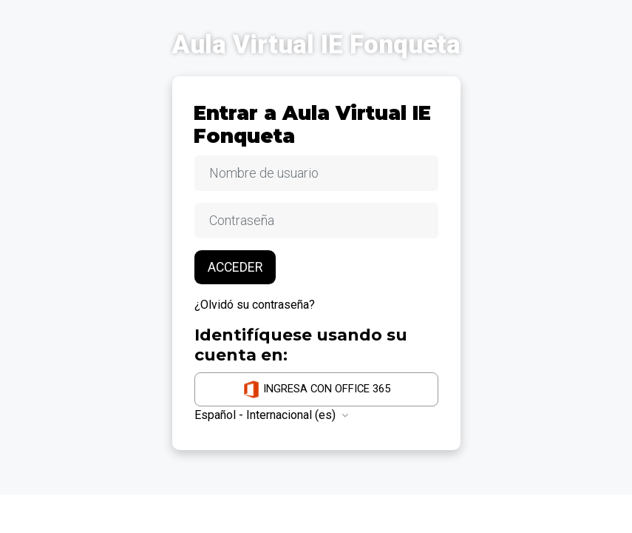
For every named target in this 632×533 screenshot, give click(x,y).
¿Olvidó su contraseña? (254, 305)
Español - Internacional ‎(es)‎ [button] (266, 415)
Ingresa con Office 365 (316, 389)
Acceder (235, 267)
